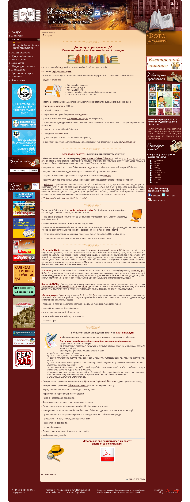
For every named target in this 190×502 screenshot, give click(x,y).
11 (86, 295)
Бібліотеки (17, 35)
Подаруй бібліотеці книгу (26, 45)
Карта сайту (18, 80)
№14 (84, 198)
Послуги (17, 42)
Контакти (16, 76)
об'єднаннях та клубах (77, 118)
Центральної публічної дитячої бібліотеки (108, 250)
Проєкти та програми (22, 73)
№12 (78, 198)
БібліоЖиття (18, 69)
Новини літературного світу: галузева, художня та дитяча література (162, 121)
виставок (59, 133)
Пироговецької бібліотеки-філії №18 (59, 286)
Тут (49, 273)
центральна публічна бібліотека (97, 158)
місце (84, 286)
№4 (67, 198)
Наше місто (17, 63)
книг (118, 122)
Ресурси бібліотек (20, 52)
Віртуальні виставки (22, 56)
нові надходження (79, 114)
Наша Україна (18, 59)
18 (140, 158)
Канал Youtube (158, 200)
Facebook (155, 196)
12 (130, 158)
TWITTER (170, 196)
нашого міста (119, 194)
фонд (60, 67)
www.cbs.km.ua (128, 142)
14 (134, 158)
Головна (44, 32)
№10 (72, 198)
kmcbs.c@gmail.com (76, 492)
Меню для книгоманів (24, 47)
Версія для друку (135, 479)
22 (143, 158)
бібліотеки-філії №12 (78, 385)
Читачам (16, 39)
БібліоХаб (48, 184)
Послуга (62, 295)
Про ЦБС (16, 32)
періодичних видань (61, 71)
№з (63, 198)
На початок (48, 474)
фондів (88, 167)
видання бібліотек (51, 80)
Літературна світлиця (23, 66)
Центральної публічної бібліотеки (100, 381)
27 (42, 161)
